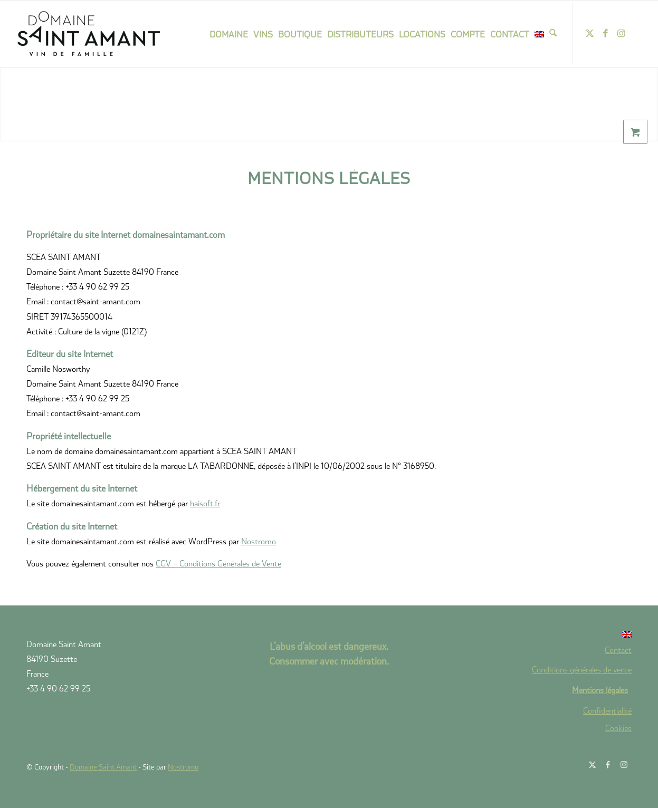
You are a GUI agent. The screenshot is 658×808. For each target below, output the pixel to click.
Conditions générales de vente (582, 669)
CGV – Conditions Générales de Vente (218, 563)
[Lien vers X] (589, 33)
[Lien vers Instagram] (621, 33)
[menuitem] (229, 33)
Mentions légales (600, 689)
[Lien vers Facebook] (605, 33)
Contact (618, 649)
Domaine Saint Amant (103, 766)
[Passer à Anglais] (543, 634)
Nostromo (258, 540)
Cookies (618, 727)
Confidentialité (607, 710)
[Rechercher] (553, 33)
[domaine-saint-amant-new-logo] (102, 33)
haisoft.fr (205, 502)
